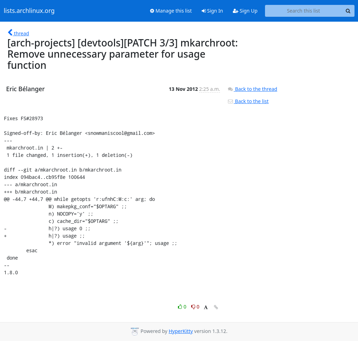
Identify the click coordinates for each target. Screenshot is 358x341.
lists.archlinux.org (29, 11)
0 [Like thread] (182, 306)
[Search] (348, 11)
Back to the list (247, 101)
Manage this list (171, 10)
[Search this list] (303, 11)
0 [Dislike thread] (195, 306)
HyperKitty (181, 331)
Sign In (212, 10)
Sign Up (245, 10)
